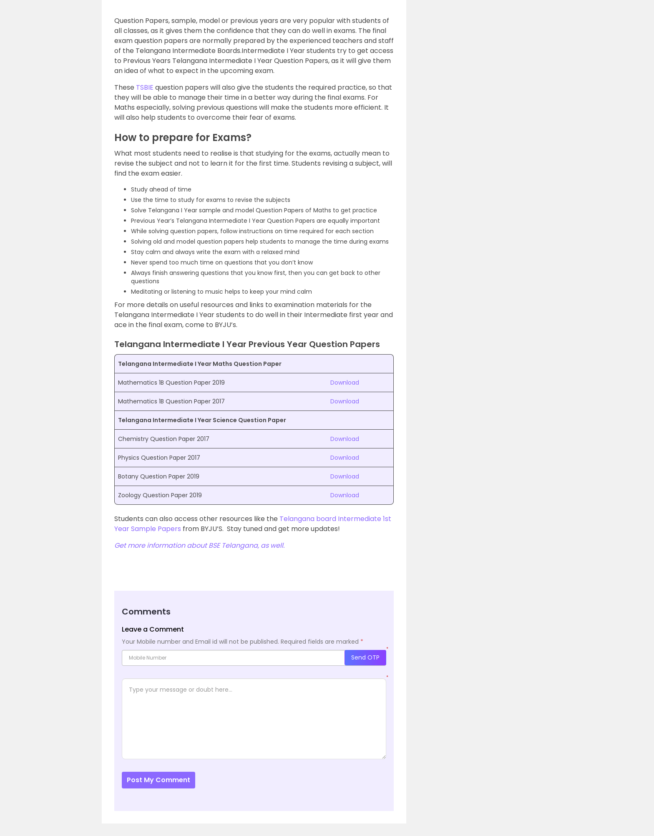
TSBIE (144, 87)
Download (344, 382)
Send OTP (365, 657)
